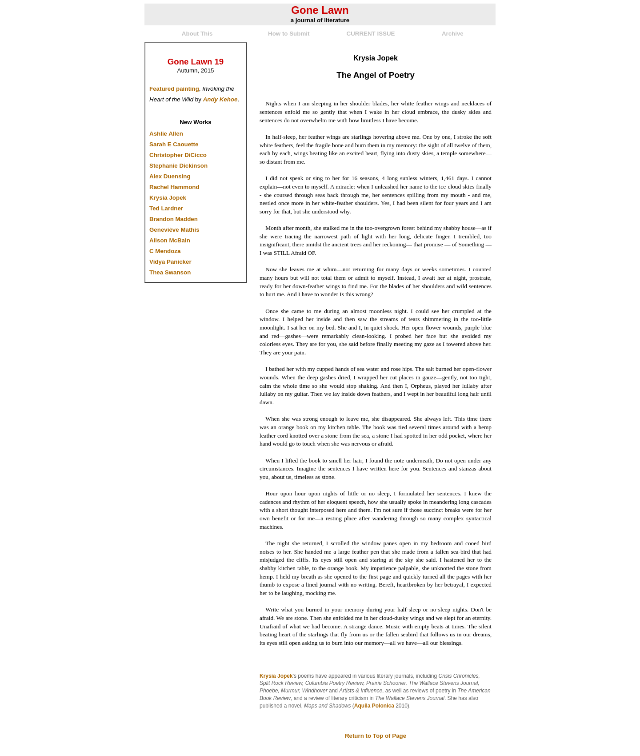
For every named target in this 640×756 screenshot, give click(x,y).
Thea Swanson (170, 272)
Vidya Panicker (170, 261)
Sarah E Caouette (173, 144)
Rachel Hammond (174, 187)
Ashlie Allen (166, 133)
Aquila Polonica (374, 706)
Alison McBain (169, 240)
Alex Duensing (170, 176)
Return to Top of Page (375, 735)
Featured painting (174, 88)
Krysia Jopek (167, 197)
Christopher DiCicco (178, 155)
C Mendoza (164, 251)
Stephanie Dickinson (178, 165)
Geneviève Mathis (174, 229)
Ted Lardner (166, 208)
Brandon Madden (173, 219)
